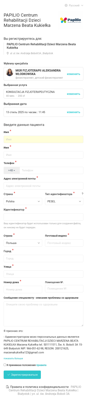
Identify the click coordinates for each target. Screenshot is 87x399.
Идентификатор (14, 209)
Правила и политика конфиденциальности (37, 387)
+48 (11, 170)
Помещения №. (54, 282)
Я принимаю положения (25, 365)
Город (7, 251)
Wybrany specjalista (16, 63)
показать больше (13, 358)
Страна (8, 194)
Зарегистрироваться (22, 374)
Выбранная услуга (15, 85)
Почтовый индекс (56, 235)
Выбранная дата (15, 104)
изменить (73, 94)
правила (41, 365)
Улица (7, 266)
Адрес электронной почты (20, 178)
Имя (6, 132)
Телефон (9, 163)
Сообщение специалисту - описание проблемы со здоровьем (41, 297)
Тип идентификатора (58, 194)
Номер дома (11, 282)
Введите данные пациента (24, 125)
